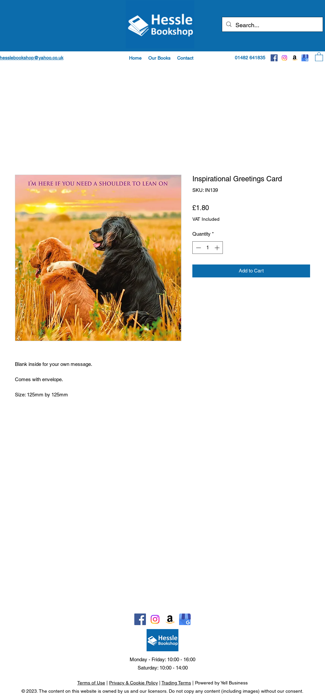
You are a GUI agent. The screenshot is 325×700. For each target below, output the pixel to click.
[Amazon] (294, 57)
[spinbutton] (207, 248)
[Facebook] (274, 57)
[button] (159, 58)
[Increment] (217, 248)
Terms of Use (91, 682)
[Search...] (272, 25)
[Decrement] (197, 248)
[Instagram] (284, 57)
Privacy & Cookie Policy (133, 682)
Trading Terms (176, 682)
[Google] (304, 57)
